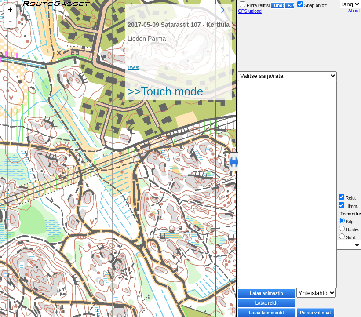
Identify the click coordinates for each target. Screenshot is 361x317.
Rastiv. (349, 229)
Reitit (347, 198)
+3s (291, 5)
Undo (279, 5)
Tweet (133, 67)
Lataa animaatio (266, 293)
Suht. (347, 237)
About (354, 10)
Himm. (348, 206)
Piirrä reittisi (255, 5)
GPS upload (250, 11)
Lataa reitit (266, 303)
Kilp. (346, 221)
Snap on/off (312, 5)
